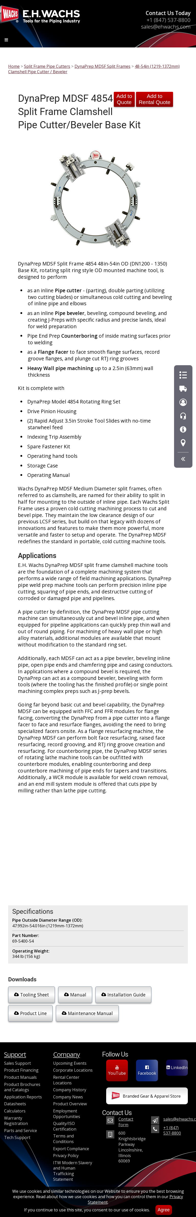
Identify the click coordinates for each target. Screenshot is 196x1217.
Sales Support (17, 1063)
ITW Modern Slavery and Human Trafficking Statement (72, 1171)
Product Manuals (20, 1077)
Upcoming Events (70, 1063)
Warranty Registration (16, 1120)
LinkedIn (177, 1067)
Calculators (15, 1111)
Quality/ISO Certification (64, 1126)
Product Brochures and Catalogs (22, 1087)
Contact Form (125, 1121)
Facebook (147, 1070)
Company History (69, 1090)
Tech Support (17, 1137)
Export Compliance (71, 1148)
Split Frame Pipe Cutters (47, 66)
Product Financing (21, 1070)
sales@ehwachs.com (166, 26)
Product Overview (70, 1104)
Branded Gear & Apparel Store (146, 1096)
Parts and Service (20, 1130)
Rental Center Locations (66, 1080)
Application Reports (23, 1097)
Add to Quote (124, 99)
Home (14, 66)
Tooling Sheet (31, 995)
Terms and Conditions (63, 1138)
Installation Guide (123, 995)
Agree (164, 1209)
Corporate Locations (73, 1070)
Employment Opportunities (66, 1113)
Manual (75, 995)
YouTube (117, 1070)
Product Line (30, 1013)
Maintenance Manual (87, 1013)
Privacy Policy (66, 1155)
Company (66, 1054)
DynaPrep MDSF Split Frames (102, 66)
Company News (68, 1097)
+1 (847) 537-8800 (168, 19)
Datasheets (15, 1104)
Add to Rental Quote (154, 99)
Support (15, 1054)
